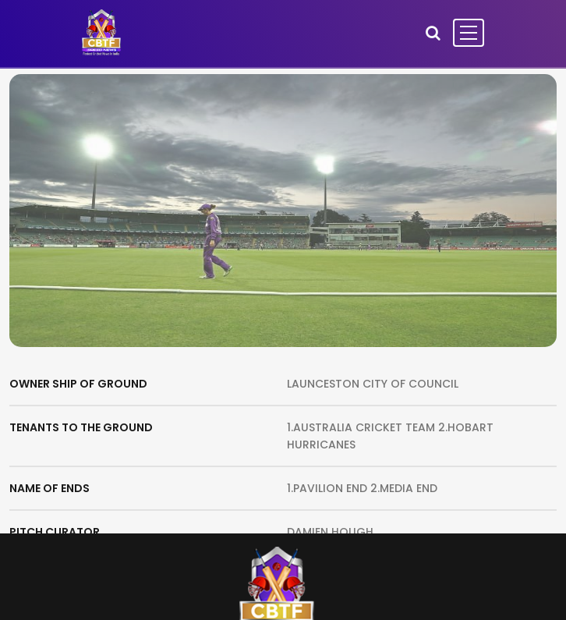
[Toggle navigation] (468, 33)
